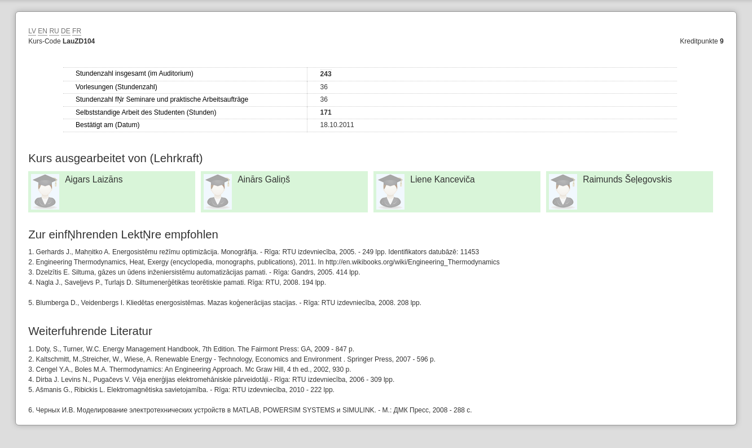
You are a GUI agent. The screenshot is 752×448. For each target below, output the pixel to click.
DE (66, 31)
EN (42, 31)
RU (54, 31)
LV (32, 31)
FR (76, 31)
